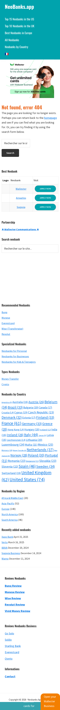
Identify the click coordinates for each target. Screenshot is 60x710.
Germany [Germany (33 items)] (32, 423)
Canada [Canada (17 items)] (45, 407)
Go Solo (9, 633)
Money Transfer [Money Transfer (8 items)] (19, 450)
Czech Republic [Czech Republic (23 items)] (41, 412)
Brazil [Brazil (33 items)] (15, 407)
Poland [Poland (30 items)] (36, 455)
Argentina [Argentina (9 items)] (7, 402)
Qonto (8, 658)
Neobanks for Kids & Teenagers (19, 361)
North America (10, 514)
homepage (50, 118)
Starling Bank (13, 646)
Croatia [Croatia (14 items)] (8, 412)
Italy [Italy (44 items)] (31, 434)
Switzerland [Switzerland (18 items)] (11, 473)
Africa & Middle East (12, 498)
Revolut (6, 334)
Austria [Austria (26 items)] (36, 402)
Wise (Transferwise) (12, 328)
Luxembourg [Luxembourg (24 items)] (13, 444)
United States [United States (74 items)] (27, 479)
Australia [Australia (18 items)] (20, 402)
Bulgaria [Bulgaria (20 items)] (30, 407)
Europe (5, 508)
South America (10, 519)
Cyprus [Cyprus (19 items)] (21, 412)
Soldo (8, 640)
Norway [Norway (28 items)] (18, 455)
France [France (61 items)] (11, 423)
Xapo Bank (7, 536)
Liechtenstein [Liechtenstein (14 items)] (16, 440)
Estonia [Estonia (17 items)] (29, 417)
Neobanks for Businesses (15, 356)
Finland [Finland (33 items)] (45, 417)
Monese (6, 317)
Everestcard (8, 323)
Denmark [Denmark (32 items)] (12, 417)
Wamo (5, 558)
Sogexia (21, 207)
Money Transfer (10, 378)
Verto (5, 542)
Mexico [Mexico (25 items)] (45, 444)
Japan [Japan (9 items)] (42, 435)
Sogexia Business (11, 553)
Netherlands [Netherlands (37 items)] (40, 449)
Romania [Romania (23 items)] (16, 461)
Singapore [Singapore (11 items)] (32, 461)
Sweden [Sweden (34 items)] (45, 466)
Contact (10, 676)
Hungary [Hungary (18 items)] (32, 429)
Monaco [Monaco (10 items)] (7, 450)
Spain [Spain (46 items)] (27, 466)
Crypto (5, 384)
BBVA (5, 547)
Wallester (21, 188)
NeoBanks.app (19, 6)
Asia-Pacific (8, 503)
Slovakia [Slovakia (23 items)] (47, 461)
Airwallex (21, 198)
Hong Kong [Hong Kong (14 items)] (16, 429)
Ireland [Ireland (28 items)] (15, 435)
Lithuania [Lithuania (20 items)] (34, 440)
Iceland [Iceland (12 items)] (45, 429)
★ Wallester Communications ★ (20, 229)
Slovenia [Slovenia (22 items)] (10, 466)
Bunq (4, 312)
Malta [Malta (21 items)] (31, 444)
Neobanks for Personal (14, 351)
